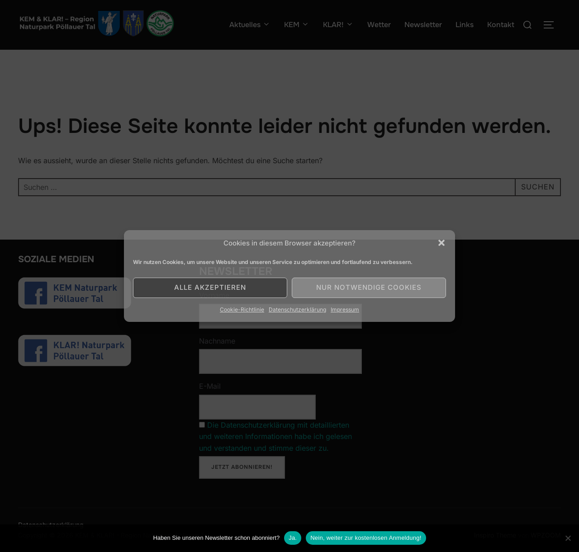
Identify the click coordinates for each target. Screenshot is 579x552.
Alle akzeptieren (210, 287)
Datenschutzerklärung (297, 309)
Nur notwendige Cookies (369, 287)
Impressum (345, 309)
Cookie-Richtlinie (242, 309)
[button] (441, 242)
